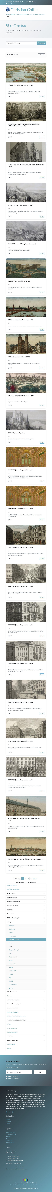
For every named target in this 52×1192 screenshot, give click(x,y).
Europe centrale (13, 957)
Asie (10, 977)
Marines (9, 996)
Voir (42, 96)
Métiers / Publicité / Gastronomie (16, 1016)
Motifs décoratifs (12, 1028)
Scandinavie (12, 929)
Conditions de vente (11, 1134)
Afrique (11, 974)
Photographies (11, 1044)
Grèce (10, 953)
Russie (10, 960)
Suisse (10, 943)
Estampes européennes (12, 1078)
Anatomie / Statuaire (12, 1012)
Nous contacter (10, 1142)
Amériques (11, 925)
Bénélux (11, 932)
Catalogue (8, 1121)
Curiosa (9, 1048)
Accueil (8, 1119)
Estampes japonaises (12, 1076)
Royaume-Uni (12, 936)
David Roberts (12, 970)
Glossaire (8, 1136)
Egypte (11, 988)
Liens (7, 1138)
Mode (9, 1024)
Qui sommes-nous (10, 1132)
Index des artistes (12, 885)
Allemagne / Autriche (14, 939)
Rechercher (41, 43)
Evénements (9, 1140)
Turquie (11, 967)
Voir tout (41, 54)
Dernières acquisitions (13, 889)
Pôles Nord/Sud (13, 984)
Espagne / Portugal (14, 950)
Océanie (11, 981)
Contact (8, 1123)
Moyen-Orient (12, 963)
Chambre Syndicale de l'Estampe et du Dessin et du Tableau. (26, 1185)
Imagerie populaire (12, 1032)
